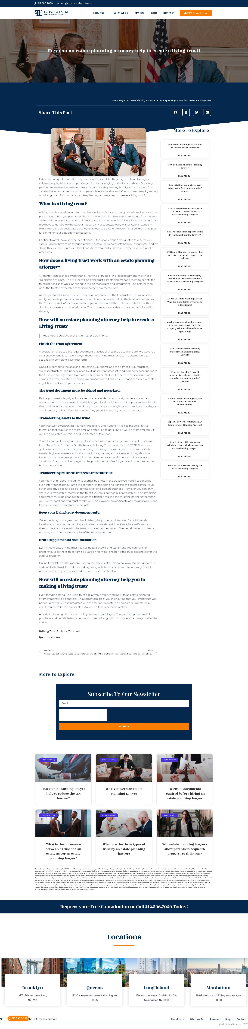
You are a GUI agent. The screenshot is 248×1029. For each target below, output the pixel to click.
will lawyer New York (81, 880)
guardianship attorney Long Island (45, 887)
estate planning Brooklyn (74, 885)
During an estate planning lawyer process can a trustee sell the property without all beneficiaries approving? (185, 327)
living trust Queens (145, 869)
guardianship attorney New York (65, 887)
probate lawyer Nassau (193, 873)
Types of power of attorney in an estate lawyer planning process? (185, 423)
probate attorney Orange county (197, 871)
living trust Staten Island (158, 869)
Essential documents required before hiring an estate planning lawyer (185, 188)
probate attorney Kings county (160, 871)
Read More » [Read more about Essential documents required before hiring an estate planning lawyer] (185, 199)
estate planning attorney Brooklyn (135, 885)
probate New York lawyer (147, 876)
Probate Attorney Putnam (41, 1018)
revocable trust (132, 878)
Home (113, 100)
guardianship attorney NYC (84, 887)
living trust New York (124, 869)
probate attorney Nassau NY (178, 871)
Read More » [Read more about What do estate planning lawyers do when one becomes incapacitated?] (185, 412)
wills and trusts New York (176, 880)
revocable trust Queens (120, 878)
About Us (100, 13)
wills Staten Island (144, 882)
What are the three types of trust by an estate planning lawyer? (185, 233)
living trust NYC (135, 869)
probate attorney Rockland (74, 873)
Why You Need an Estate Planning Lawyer (185, 166)
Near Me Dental (78, 889)
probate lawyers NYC (63, 876)
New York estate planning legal (88, 871)
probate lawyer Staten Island (79, 876)
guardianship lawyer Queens (44, 889)
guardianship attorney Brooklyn (195, 885)
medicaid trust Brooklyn (173, 869)
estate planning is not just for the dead (123, 187)
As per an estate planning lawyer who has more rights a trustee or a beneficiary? (184, 302)
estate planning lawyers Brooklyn (57, 885)
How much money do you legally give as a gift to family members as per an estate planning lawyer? (185, 278)
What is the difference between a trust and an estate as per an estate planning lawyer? (185, 211)
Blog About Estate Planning (131, 100)
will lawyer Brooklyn (55, 880)
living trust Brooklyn (98, 869)
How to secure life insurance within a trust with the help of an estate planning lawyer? (185, 445)
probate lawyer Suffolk (95, 876)
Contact (169, 13)
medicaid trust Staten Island (70, 871)
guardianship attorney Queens (101, 887)
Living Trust (49, 631)
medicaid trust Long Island (188, 869)
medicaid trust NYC (41, 871)
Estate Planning (51, 637)
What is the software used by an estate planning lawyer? (185, 467)
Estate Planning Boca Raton (69, 882)
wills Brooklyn (57, 882)
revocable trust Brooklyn (47, 878)
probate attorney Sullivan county (107, 873)
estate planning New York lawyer (155, 885)
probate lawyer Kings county (160, 873)
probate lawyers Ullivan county (111, 876)
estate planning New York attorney (92, 885)
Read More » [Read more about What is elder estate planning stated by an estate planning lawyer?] (185, 363)
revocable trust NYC (107, 878)
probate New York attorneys (130, 876)
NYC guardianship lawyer (122, 871)
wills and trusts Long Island (160, 880)
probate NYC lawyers (174, 876)
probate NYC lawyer (161, 876)
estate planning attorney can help (64, 614)
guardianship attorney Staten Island (121, 887)
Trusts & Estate (57, 12)
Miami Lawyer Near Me (84, 882)
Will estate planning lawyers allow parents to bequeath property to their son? (185, 255)
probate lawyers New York (48, 876)
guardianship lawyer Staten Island (63, 889)
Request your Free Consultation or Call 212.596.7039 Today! (124, 906)
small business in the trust (103, 480)
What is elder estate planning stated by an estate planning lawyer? (185, 351)
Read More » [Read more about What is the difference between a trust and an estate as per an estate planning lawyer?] (185, 222)
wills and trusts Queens (203, 880)
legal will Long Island (41, 869)
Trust (71, 631)
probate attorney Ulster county (127, 873)
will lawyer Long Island (68, 880)
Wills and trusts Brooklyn (145, 880)
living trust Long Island (111, 869)
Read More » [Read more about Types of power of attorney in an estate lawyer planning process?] (185, 433)
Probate (62, 631)
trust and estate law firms (192, 882)
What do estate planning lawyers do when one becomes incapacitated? (184, 401)
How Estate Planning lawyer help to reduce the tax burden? (185, 146)
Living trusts (140, 243)
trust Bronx (140, 878)
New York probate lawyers (106, 871)
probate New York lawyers (176, 882)
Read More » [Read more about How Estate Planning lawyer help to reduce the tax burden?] (185, 155)
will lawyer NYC (93, 880)
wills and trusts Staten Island (43, 882)
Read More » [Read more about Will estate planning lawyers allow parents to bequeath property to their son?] (185, 266)
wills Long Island (125, 882)
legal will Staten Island (85, 869)
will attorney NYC (191, 878)
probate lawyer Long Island (178, 873)
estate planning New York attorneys (114, 885)
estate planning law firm (55, 14)
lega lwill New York (53, 869)
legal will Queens (73, 869)
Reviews (139, 13)
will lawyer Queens (104, 880)
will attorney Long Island (164, 878)
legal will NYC (64, 869)
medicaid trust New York (203, 869)
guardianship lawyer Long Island (159, 887)
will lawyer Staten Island (117, 880)
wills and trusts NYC (190, 880)
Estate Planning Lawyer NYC (197, 887)
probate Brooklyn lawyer (144, 873)
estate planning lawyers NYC (159, 882)
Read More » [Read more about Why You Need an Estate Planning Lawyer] (185, 176)
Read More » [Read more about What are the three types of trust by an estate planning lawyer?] (185, 242)
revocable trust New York (92, 878)
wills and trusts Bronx (131, 880)
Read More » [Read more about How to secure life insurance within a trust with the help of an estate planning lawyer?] (185, 456)
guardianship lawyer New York (179, 887)
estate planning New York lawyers (176, 885)
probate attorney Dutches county (140, 871)
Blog (154, 13)
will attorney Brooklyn (150, 878)
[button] (175, 112)
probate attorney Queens (58, 873)
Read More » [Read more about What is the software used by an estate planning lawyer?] (185, 476)
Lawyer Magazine (96, 882)
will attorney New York (179, 878)
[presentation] (83, 715)
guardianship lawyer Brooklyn (141, 887)
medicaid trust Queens (54, 871)
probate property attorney (189, 876)
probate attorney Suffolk (89, 873)
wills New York (134, 882)
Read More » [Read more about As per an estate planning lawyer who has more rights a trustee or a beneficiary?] (185, 313)
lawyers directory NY (78, 878)
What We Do (121, 13)
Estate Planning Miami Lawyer (111, 882)
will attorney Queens (203, 878)
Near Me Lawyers (88, 889)
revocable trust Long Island (63, 878)
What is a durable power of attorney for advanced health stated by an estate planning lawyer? (184, 377)
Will (78, 631)
